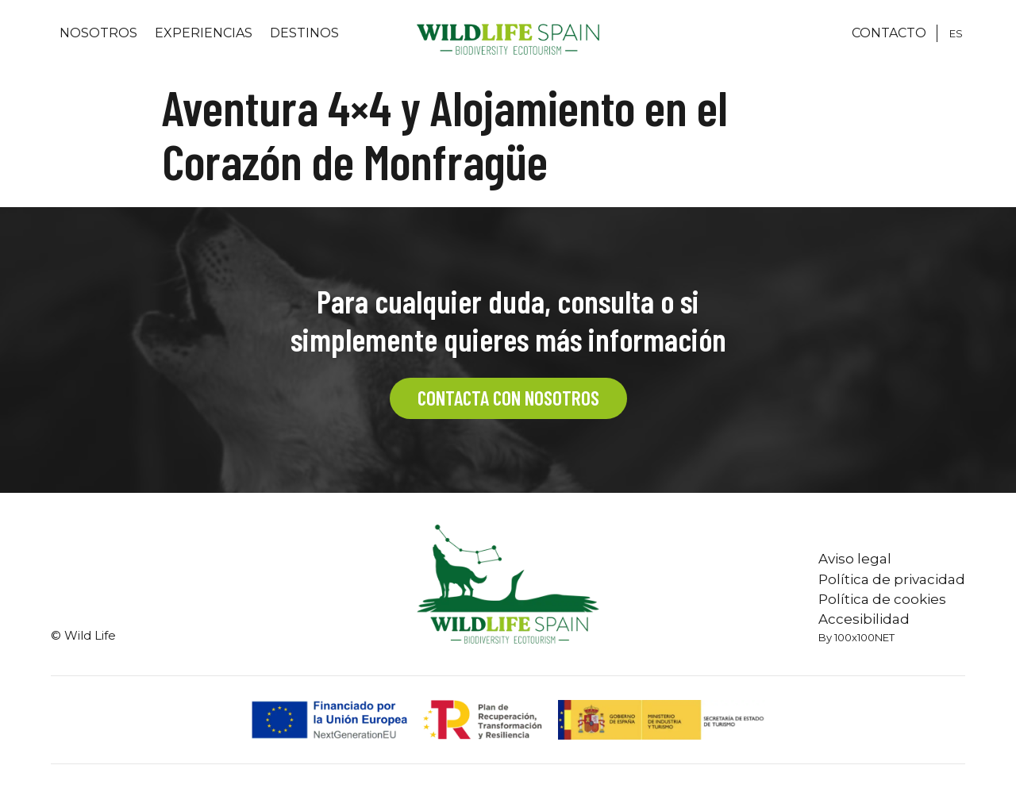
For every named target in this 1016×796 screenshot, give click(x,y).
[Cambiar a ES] (956, 33)
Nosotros (98, 32)
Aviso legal (854, 559)
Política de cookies (882, 599)
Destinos (304, 32)
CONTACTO (889, 32)
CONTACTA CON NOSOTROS (508, 398)
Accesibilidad (864, 619)
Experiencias (203, 32)
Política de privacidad (891, 579)
